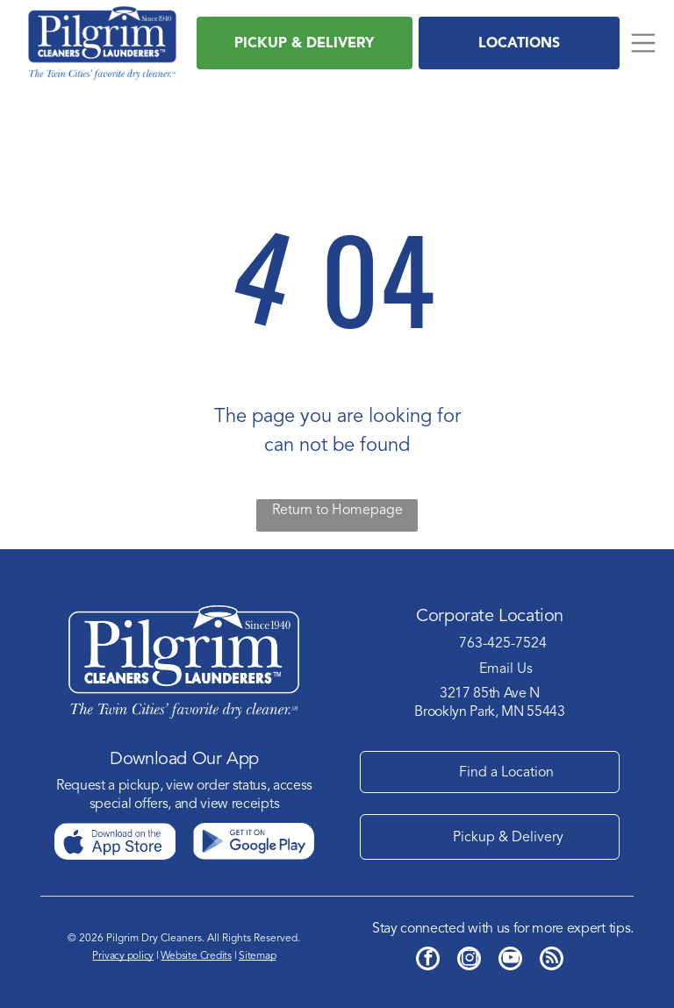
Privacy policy (123, 955)
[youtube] (510, 961)
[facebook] (428, 961)
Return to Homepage (337, 509)
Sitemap (257, 955)
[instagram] (469, 961)
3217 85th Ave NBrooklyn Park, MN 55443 (489, 702)
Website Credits (196, 955)
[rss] (551, 961)
